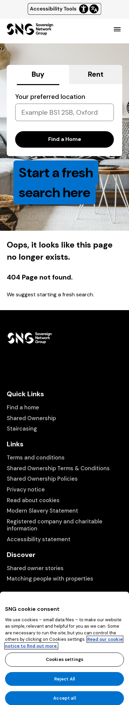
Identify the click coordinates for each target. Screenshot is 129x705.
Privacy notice (26, 489)
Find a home (23, 407)
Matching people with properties (50, 578)
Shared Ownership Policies (42, 478)
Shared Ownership (31, 418)
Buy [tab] (38, 74)
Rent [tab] (95, 74)
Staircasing (22, 428)
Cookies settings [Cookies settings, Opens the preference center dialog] (64, 669)
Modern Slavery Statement (42, 510)
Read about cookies (33, 500)
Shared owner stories (35, 568)
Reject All (64, 689)
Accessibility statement (38, 539)
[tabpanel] (64, 120)
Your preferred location (50, 96)
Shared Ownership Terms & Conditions (58, 468)
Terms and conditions (36, 457)
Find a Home (64, 139)
